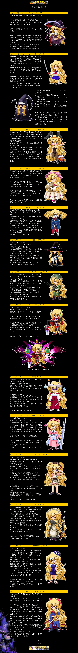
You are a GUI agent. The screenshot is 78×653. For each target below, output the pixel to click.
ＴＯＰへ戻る (39, 644)
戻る (39, 640)
